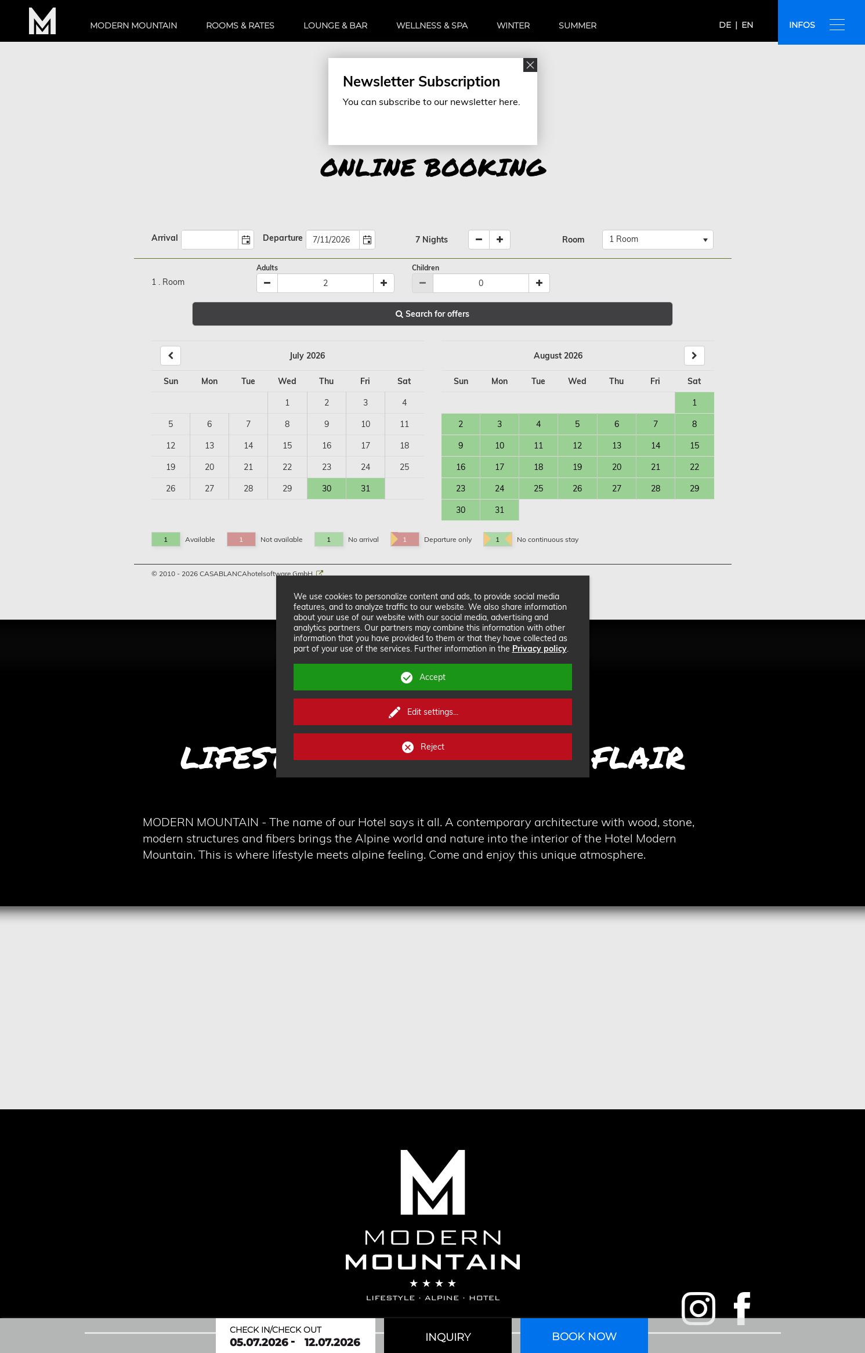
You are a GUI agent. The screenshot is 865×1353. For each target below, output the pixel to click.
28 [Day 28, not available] (248, 488)
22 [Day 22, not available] (287, 467)
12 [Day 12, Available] (577, 445)
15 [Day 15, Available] (694, 445)
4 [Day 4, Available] (538, 424)
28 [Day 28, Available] (655, 488)
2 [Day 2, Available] (460, 424)
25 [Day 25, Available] (538, 488)
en (747, 25)
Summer (577, 25)
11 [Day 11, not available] (404, 424)
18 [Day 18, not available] (404, 445)
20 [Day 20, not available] (209, 467)
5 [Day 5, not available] (170, 424)
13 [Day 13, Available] (616, 445)
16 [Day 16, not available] (326, 445)
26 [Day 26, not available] (170, 488)
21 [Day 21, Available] (655, 467)
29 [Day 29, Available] (694, 488)
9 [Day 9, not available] (326, 424)
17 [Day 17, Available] (499, 467)
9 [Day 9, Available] (460, 445)
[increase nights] (500, 239)
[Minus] (267, 283)
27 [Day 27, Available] (616, 488)
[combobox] (210, 239)
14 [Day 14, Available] (655, 445)
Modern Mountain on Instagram (698, 1308)
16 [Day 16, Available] (460, 467)
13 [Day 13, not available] (209, 445)
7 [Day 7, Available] (655, 424)
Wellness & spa (432, 25)
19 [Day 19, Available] (577, 467)
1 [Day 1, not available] (287, 402)
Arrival (164, 238)
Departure (283, 238)
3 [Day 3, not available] (365, 402)
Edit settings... (432, 712)
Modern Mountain (133, 25)
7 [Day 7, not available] (248, 424)
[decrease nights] (479, 239)
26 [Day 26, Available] (577, 488)
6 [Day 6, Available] (616, 424)
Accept (432, 677)
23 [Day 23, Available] (460, 488)
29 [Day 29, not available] (287, 488)
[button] (246, 239)
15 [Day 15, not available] (287, 445)
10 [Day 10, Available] (499, 445)
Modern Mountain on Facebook (741, 1308)
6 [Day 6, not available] (209, 424)
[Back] (170, 356)
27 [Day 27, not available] (209, 488)
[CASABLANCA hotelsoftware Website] (319, 573)
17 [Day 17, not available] (365, 445)
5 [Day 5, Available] (577, 424)
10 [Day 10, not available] (365, 424)
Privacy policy (539, 648)
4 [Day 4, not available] (404, 402)
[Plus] (384, 283)
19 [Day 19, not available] (170, 467)
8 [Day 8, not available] (287, 424)
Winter (513, 25)
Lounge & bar (335, 25)
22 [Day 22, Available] (694, 467)
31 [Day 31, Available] (365, 488)
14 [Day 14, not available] (248, 445)
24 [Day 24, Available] (499, 488)
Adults (267, 267)
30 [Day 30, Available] (326, 488)
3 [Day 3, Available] (499, 424)
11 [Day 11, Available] (538, 445)
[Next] (694, 356)
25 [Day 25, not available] (404, 467)
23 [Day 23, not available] (326, 467)
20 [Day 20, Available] (616, 467)
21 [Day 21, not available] (248, 467)
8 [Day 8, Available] (694, 424)
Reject (432, 746)
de (725, 25)
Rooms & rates (240, 25)
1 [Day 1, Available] (694, 402)
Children (425, 267)
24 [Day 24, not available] (365, 467)
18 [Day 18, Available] (538, 467)
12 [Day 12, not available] (170, 445)
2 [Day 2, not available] (326, 402)
